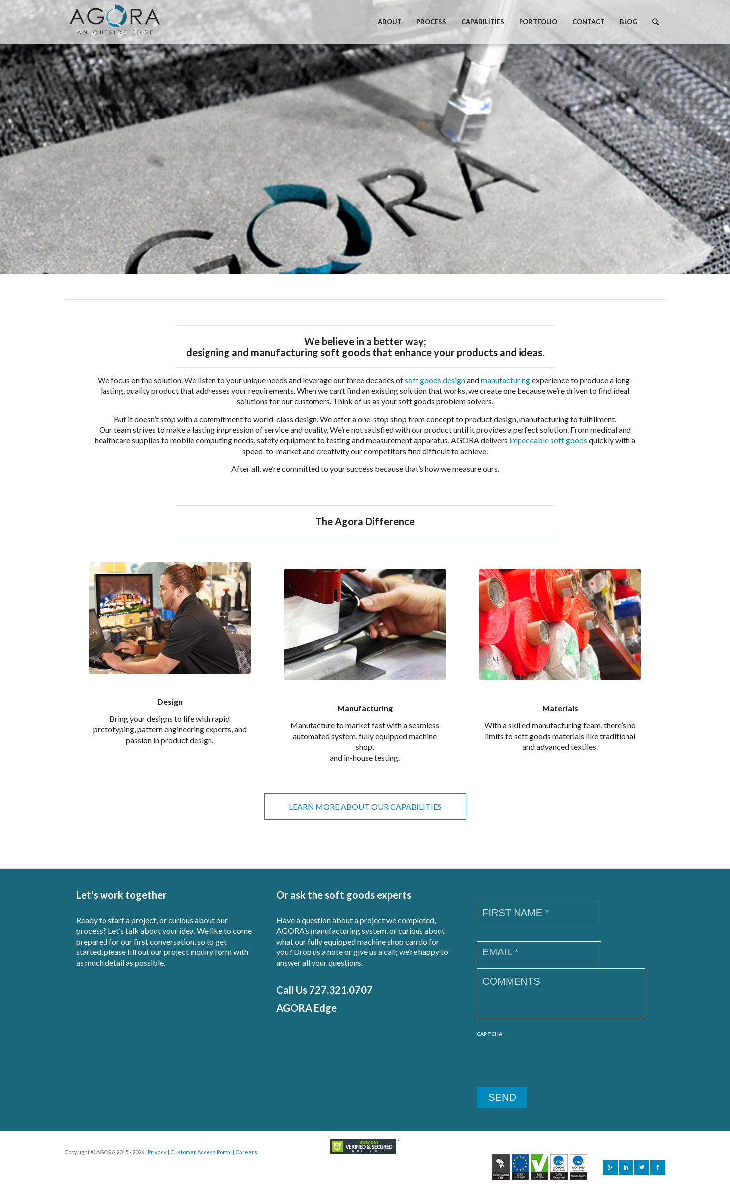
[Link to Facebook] (657, 1167)
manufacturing (505, 380)
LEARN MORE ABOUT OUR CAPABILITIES (365, 806)
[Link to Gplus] (610, 1167)
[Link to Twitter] (641, 1167)
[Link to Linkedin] (626, 1167)
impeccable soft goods (548, 440)
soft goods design (435, 380)
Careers (246, 1152)
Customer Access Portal (201, 1152)
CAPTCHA (489, 1034)
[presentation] (552, 1062)
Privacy (157, 1152)
